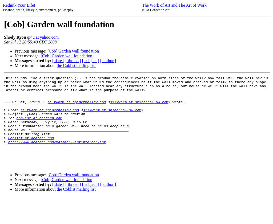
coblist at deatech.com (39, 126)
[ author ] (108, 60)
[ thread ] (73, 60)
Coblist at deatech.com (31, 150)
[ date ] (58, 60)
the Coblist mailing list (76, 65)
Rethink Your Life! (19, 5)
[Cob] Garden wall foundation (73, 51)
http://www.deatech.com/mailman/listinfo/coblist (57, 155)
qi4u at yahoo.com (43, 37)
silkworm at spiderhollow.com (77, 107)
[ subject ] (90, 60)
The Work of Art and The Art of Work (174, 5)
